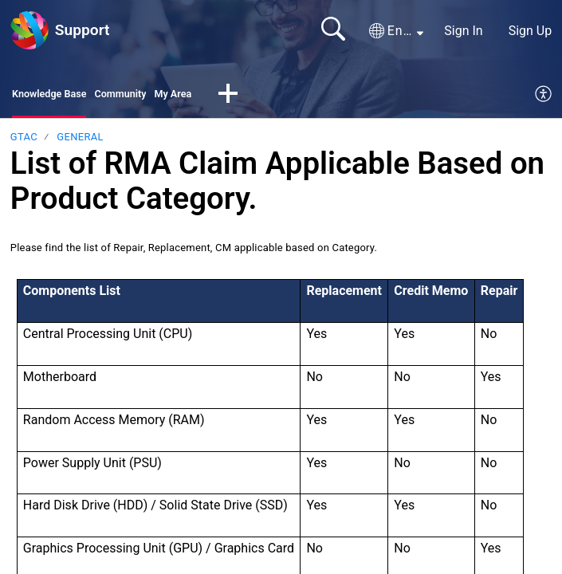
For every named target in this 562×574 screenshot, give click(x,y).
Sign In (463, 30)
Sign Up (530, 30)
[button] (396, 31)
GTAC (23, 141)
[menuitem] (544, 97)
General (80, 141)
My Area (212, 96)
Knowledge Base (59, 96)
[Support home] (29, 30)
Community (148, 96)
